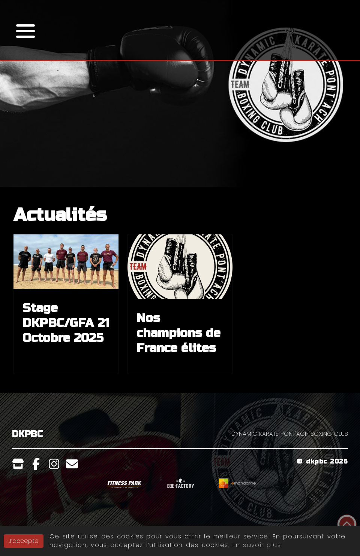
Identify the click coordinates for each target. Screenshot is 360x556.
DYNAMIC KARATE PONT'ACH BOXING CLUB (289, 433)
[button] (26, 30)
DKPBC (27, 434)
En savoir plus (256, 545)
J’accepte (24, 541)
